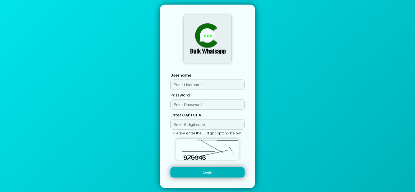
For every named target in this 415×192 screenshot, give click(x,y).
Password (180, 95)
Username (181, 75)
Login (207, 173)
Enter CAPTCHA (185, 115)
